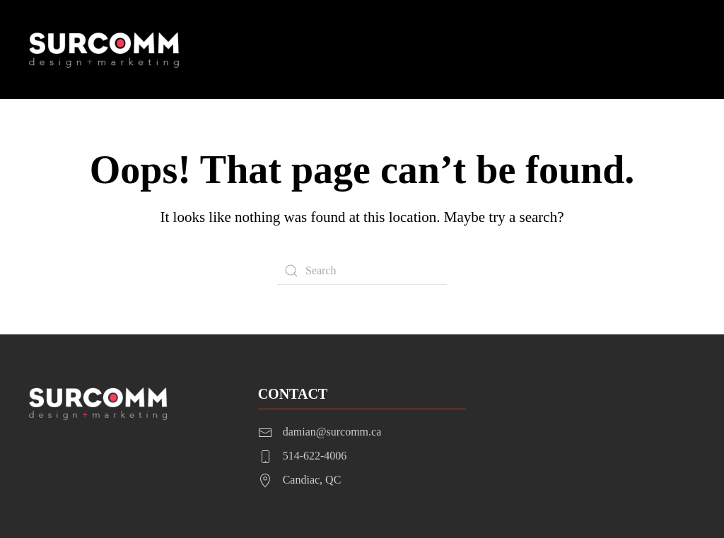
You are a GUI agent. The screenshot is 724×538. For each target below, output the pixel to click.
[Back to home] (105, 49)
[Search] (362, 271)
